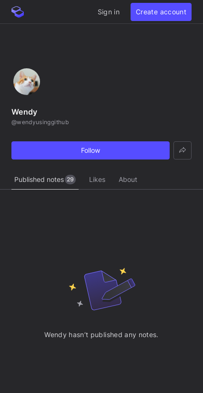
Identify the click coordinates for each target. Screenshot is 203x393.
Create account (161, 12)
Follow (90, 150)
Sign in (109, 12)
